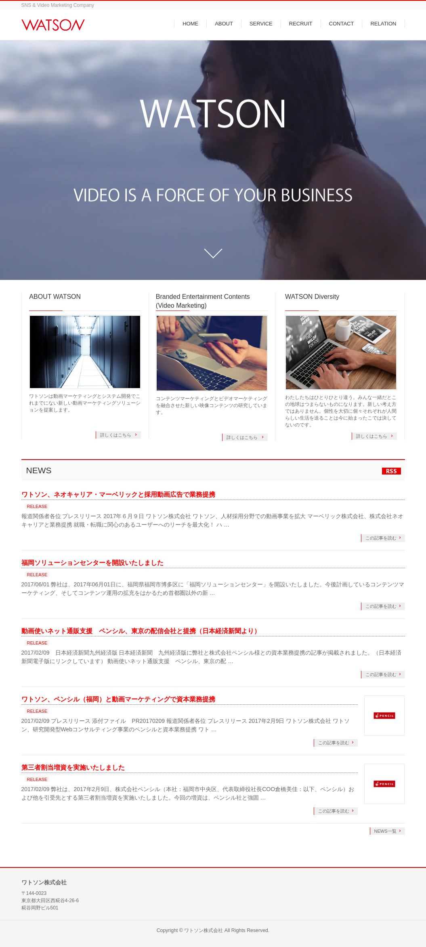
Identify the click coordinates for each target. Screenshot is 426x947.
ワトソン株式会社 (203, 930)
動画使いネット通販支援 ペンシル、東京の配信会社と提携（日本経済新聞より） (140, 631)
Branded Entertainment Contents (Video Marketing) (203, 301)
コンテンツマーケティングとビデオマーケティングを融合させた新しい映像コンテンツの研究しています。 (211, 405)
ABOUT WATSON (55, 296)
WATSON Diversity (312, 296)
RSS (391, 471)
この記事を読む (381, 537)
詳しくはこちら (116, 435)
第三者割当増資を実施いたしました (73, 767)
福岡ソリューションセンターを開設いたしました (92, 562)
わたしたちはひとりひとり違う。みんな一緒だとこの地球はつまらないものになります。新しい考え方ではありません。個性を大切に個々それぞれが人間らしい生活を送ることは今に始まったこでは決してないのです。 (341, 411)
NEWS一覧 (385, 831)
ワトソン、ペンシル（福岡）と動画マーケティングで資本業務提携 (118, 699)
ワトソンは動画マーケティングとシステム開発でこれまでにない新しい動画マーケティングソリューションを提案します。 (85, 403)
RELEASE (37, 506)
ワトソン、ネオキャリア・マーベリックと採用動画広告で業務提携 (118, 494)
